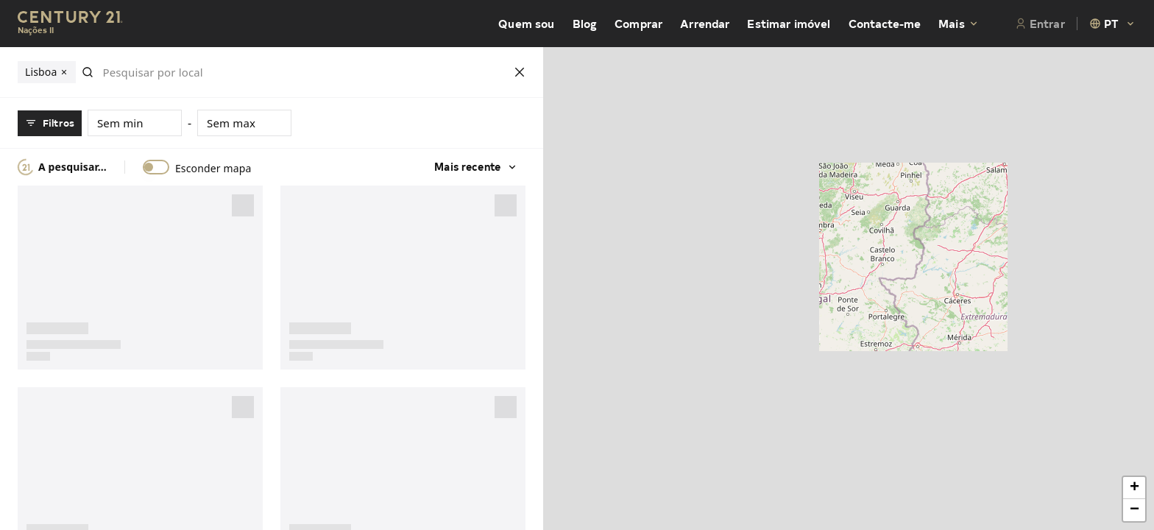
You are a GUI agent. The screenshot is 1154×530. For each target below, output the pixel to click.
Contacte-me (885, 23)
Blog (585, 23)
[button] (1134, 488)
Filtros (49, 122)
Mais (959, 23)
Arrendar (704, 23)
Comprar (638, 23)
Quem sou (526, 23)
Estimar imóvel (788, 23)
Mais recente (472, 167)
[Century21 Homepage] (70, 24)
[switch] (156, 167)
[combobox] (1112, 23)
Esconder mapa (213, 168)
